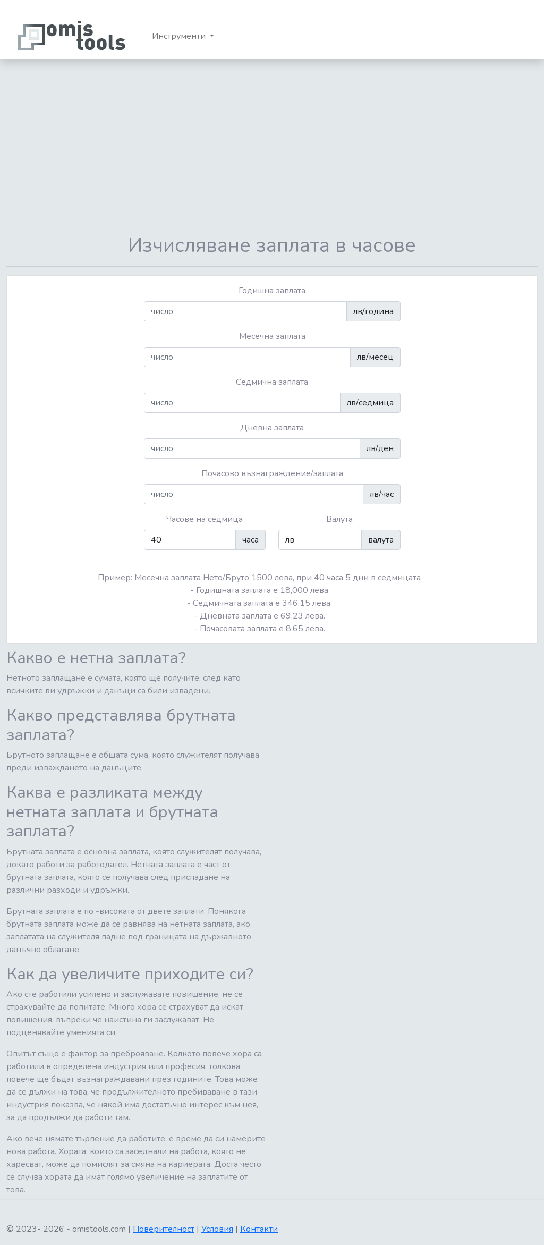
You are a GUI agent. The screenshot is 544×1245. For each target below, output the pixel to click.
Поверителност (163, 1229)
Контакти (259, 1229)
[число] (245, 311)
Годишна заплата (272, 291)
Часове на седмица (204, 519)
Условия (217, 1229)
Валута (339, 519)
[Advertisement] (272, 146)
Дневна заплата (272, 428)
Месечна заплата (272, 336)
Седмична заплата (272, 382)
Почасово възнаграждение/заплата (272, 473)
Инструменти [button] (180, 36)
